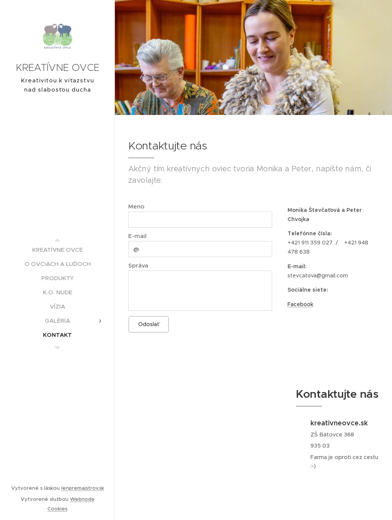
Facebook (300, 304)
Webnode (82, 499)
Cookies (57, 508)
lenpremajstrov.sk (82, 488)
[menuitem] (57, 249)
